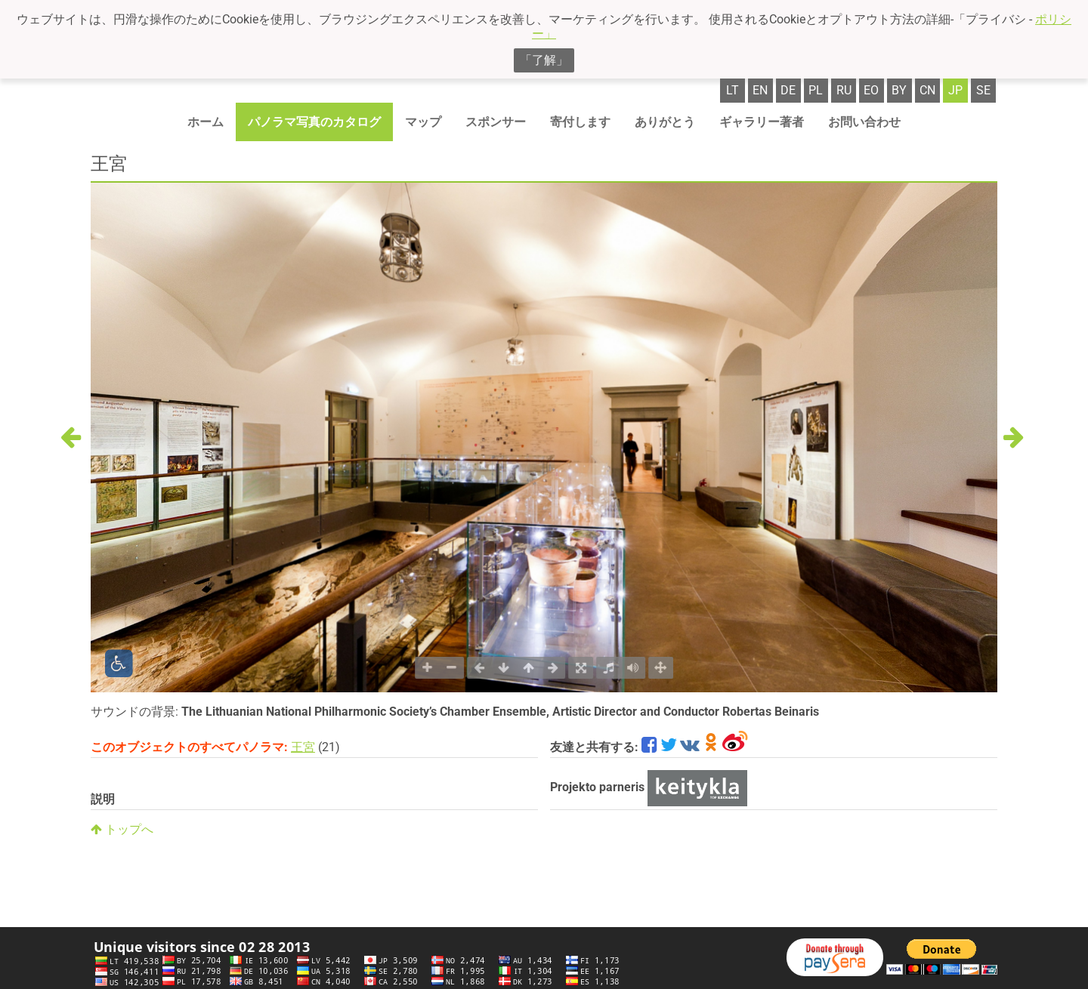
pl (815, 90)
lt (732, 90)
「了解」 (544, 60)
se (983, 90)
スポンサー (495, 122)
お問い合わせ (864, 122)
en (760, 90)
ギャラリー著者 (761, 122)
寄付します (580, 122)
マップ (423, 122)
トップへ (122, 829)
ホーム (205, 122)
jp (955, 90)
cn (927, 90)
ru (844, 90)
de (788, 90)
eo (871, 90)
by (899, 90)
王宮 (303, 747)
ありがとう (665, 122)
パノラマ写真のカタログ (314, 122)
